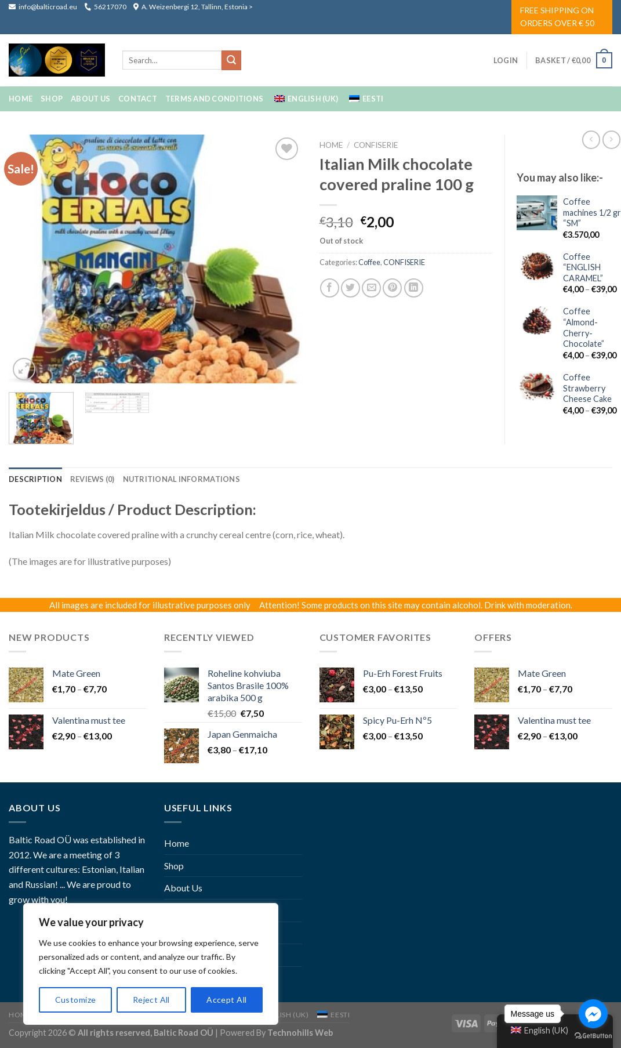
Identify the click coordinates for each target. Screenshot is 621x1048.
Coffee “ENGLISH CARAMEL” (583, 267)
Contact (137, 98)
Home (20, 98)
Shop (52, 98)
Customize (75, 1000)
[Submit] (231, 60)
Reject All (151, 1000)
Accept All (226, 1000)
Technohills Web (300, 1033)
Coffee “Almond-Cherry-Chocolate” (583, 327)
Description (35, 479)
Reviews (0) (92, 479)
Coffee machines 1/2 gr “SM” (592, 212)
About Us (90, 98)
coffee (369, 262)
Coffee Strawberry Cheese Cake (587, 388)
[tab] (35, 479)
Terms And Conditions (214, 98)
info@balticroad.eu (43, 6)
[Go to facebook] (593, 1013)
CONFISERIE (376, 145)
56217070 (105, 6)
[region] (150, 964)
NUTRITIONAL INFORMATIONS (181, 479)
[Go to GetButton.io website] (593, 1036)
